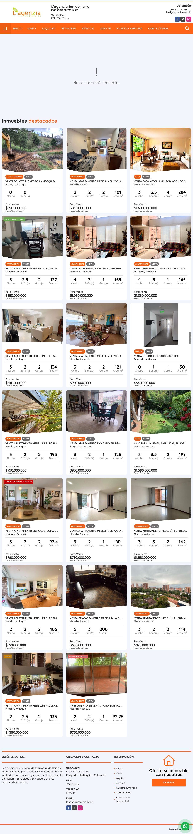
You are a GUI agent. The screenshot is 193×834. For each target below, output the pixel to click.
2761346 (60, 15)
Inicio (17, 28)
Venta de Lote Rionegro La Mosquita (30, 181)
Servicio (88, 28)
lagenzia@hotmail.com (64, 9)
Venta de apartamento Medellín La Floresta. (96, 618)
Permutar (68, 28)
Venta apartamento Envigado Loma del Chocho (32, 268)
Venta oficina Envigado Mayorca (156, 356)
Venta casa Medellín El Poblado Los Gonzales (161, 181)
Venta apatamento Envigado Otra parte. (96, 268)
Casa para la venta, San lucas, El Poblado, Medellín (161, 443)
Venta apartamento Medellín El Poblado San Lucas (96, 356)
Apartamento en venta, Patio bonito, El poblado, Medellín (96, 705)
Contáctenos (158, 28)
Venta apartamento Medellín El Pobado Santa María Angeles (32, 356)
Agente (105, 28)
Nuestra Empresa (130, 28)
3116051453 (62, 18)
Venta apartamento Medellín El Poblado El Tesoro (96, 181)
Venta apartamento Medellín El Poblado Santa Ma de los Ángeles (161, 530)
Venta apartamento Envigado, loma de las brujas (32, 530)
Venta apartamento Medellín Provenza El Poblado (32, 705)
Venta (32, 28)
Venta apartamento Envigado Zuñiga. (95, 443)
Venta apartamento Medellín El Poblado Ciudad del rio (32, 618)
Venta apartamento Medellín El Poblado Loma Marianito (96, 530)
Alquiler (49, 28)
